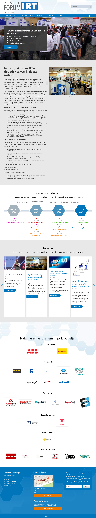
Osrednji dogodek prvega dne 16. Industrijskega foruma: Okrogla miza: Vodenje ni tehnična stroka (80, 283)
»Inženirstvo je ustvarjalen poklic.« (13, 275)
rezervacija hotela (48, 508)
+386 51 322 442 (11, 483)
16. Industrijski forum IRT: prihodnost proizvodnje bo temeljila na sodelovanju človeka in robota (36, 276)
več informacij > (48, 495)
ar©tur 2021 (48, 516)
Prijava (86, 486)
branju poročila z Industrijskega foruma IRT (25, 178)
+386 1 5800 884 (12, 481)
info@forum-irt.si (8, 485)
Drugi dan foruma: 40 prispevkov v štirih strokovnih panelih (59, 273)
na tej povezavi (42, 175)
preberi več (10, 47)
